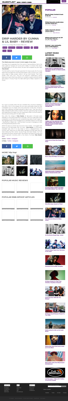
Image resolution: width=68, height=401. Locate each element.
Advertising (19, 387)
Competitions (6, 389)
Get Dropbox (42, 398)
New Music (26, 47)
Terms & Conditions (18, 398)
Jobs (17, 390)
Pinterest (64, 392)
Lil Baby (9, 50)
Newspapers (6, 387)
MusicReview (12, 47)
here (3, 136)
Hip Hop (5, 47)
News (19, 2)
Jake (25, 44)
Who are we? (31, 387)
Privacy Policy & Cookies (28, 398)
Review (36, 47)
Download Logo (20, 391)
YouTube (57, 392)
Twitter (9, 138)
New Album (19, 47)
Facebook (46, 392)
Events (24, 2)
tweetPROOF (36, 398)
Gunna (4, 50)
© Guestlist (11, 398)
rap (31, 47)
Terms (18, 389)
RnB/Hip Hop (5, 44)
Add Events (6, 390)
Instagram (14, 138)
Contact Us (31, 389)
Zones (29, 2)
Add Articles (6, 391)
